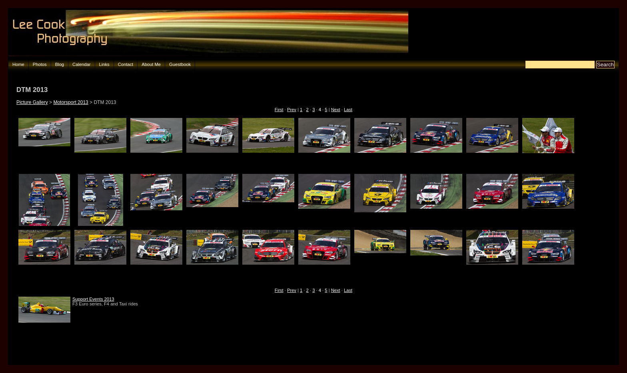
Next (335, 109)
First (279, 109)
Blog (59, 64)
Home (18, 64)
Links (104, 64)
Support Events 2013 (93, 299)
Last (348, 109)
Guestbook (180, 64)
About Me (151, 64)
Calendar (81, 64)
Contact (126, 64)
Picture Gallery (32, 102)
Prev (291, 109)
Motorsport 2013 (70, 102)
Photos (40, 64)
